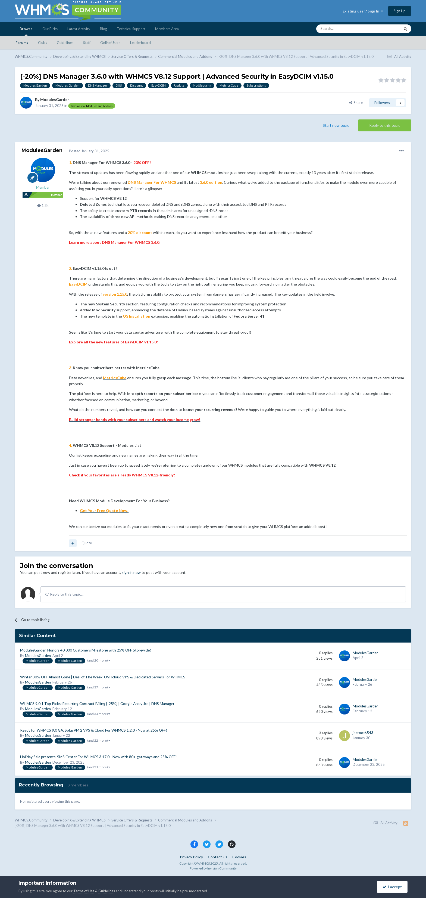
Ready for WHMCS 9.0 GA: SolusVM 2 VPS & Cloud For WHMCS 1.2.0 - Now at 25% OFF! (93, 730)
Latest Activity (78, 29)
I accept (392, 886)
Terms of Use (83, 891)
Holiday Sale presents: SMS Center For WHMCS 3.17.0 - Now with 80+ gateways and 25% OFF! (98, 757)
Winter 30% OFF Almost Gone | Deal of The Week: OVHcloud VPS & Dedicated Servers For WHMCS (102, 677)
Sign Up (400, 11)
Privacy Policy (191, 857)
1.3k (43, 205)
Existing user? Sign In (363, 11)
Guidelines (65, 42)
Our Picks (50, 29)
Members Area (167, 29)
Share (356, 102)
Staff (86, 42)
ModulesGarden (55, 99)
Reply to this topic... (64, 594)
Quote (87, 543)
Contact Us (217, 857)
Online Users (110, 42)
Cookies (239, 857)
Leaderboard (140, 42)
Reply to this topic (384, 125)
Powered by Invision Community (213, 868)
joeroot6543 (363, 733)
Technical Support (131, 29)
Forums (21, 42)
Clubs (42, 42)
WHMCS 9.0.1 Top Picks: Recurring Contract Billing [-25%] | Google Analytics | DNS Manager (97, 703)
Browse (26, 31)
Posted (89, 151)
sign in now (131, 572)
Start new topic (336, 125)
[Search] (345, 28)
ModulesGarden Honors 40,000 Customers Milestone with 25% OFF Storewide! (85, 650)
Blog (103, 29)
